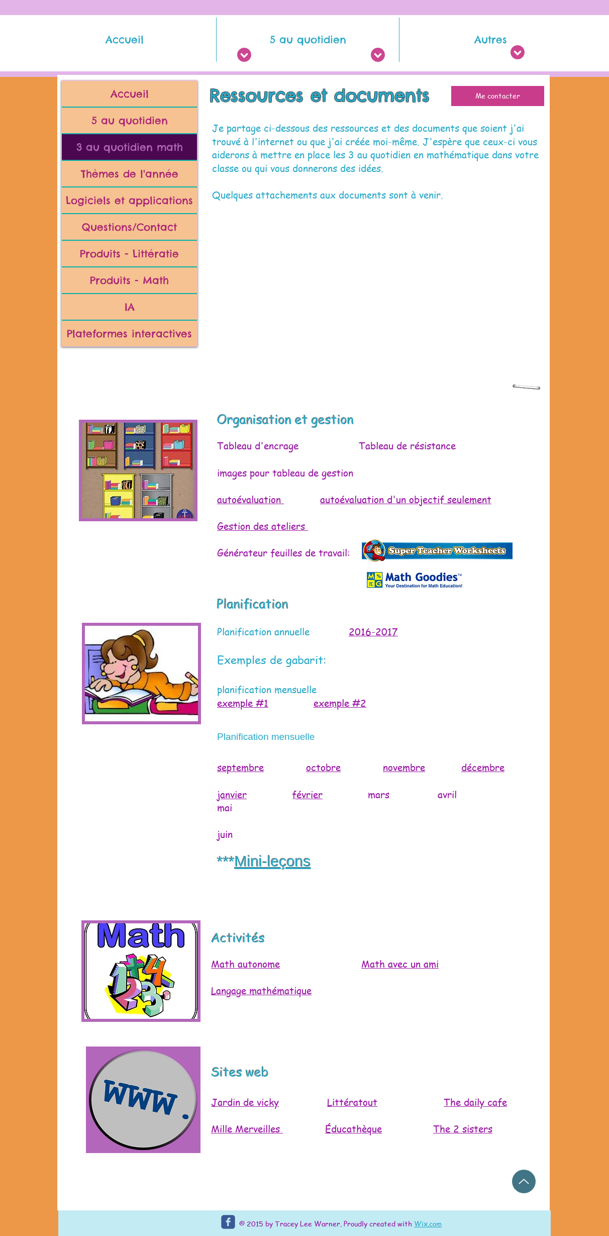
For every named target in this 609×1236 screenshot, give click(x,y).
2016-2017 (373, 631)
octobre (323, 767)
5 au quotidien (129, 120)
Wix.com (428, 1223)
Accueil (130, 93)
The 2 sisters (462, 1128)
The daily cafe (475, 1102)
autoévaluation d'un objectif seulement (405, 499)
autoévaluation (250, 499)
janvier (232, 794)
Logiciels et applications (129, 200)
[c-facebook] (228, 1222)
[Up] (524, 1181)
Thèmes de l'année (129, 173)
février (307, 794)
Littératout (352, 1102)
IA (130, 307)
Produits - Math (129, 280)
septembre (240, 767)
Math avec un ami (400, 964)
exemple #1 (242, 703)
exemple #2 (340, 703)
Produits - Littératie (129, 253)
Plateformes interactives (129, 333)
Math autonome (245, 964)
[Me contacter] (497, 96)
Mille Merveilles (245, 1128)
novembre (404, 767)
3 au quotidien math (129, 147)
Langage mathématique (261, 990)
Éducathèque (353, 1128)
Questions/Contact (129, 227)
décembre (482, 767)
